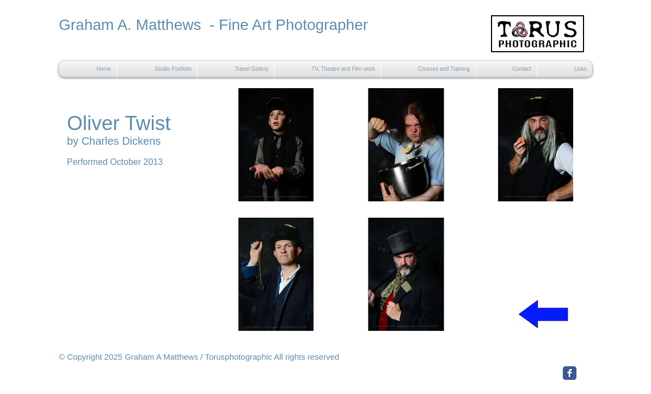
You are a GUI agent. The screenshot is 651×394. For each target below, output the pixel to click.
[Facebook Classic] (569, 373)
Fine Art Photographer (293, 24)
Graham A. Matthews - (139, 24)
